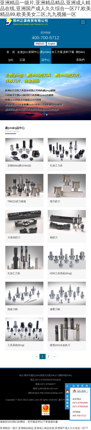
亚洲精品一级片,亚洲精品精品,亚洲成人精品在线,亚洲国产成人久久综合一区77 (44, 428)
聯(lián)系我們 (80, 55)
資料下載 (68, 52)
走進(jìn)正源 (22, 55)
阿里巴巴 (40, 43)
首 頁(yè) (10, 55)
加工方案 (57, 52)
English (51, 43)
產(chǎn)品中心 (45, 55)
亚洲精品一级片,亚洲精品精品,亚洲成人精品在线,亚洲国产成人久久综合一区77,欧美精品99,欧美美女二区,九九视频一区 (45, 8)
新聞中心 (34, 52)
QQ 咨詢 (81, 391)
